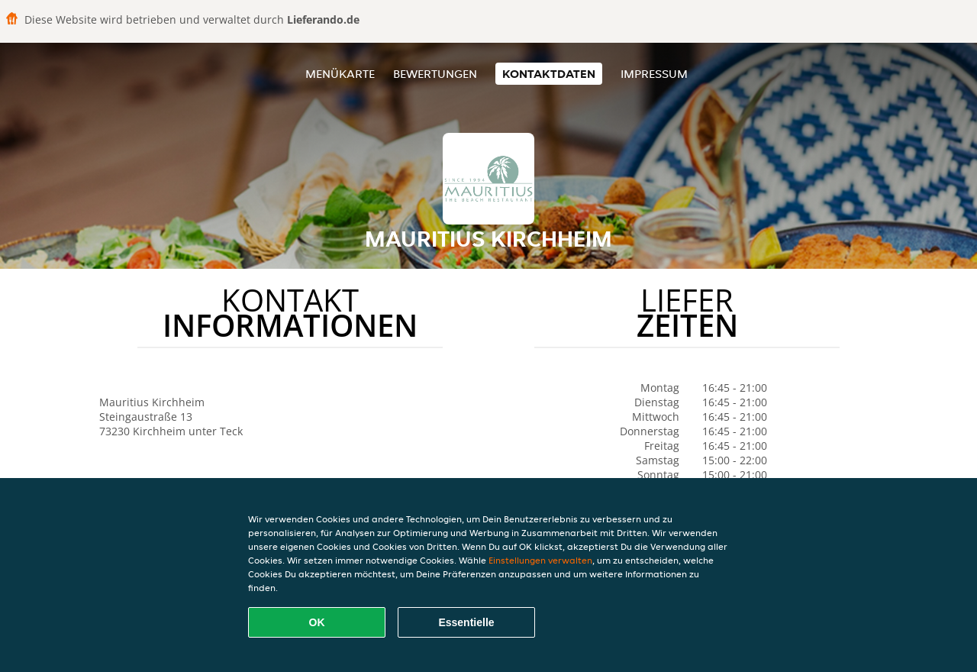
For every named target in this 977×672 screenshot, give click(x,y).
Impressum (654, 74)
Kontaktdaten (548, 74)
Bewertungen (435, 74)
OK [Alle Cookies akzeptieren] (317, 622)
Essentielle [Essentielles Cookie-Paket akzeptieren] (466, 622)
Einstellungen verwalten (540, 560)
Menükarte (340, 74)
